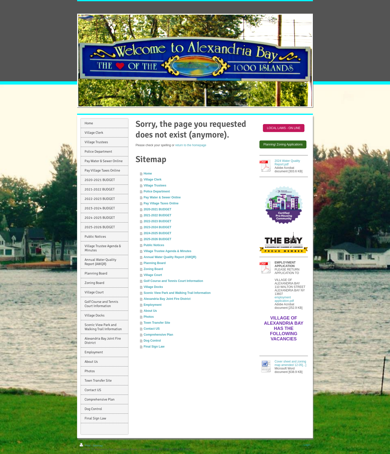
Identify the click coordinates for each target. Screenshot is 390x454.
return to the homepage (190, 145)
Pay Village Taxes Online (161, 203)
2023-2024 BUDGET (157, 227)
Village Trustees (155, 185)
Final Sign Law (154, 346)
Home (148, 173)
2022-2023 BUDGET (157, 221)
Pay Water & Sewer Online (162, 197)
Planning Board (155, 263)
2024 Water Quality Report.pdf (287, 162)
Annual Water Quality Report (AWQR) (170, 257)
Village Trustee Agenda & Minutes (167, 251)
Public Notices (154, 245)
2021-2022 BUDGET (157, 215)
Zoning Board (153, 269)
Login (307, 444)
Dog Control (152, 340)
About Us (150, 311)
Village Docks (153, 287)
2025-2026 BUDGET (157, 239)
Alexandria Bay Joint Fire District (167, 299)
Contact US (152, 328)
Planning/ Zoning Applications (282, 144)
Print (85, 445)
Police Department (157, 191)
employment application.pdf (284, 299)
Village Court (153, 275)
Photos (149, 316)
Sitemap (98, 445)
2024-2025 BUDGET (157, 233)
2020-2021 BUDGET (157, 209)
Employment (152, 305)
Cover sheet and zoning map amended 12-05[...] (290, 363)
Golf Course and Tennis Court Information (173, 281)
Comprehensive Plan (158, 334)
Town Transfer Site (157, 322)
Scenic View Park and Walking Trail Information (177, 293)
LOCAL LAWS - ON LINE (283, 128)
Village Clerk (152, 179)
